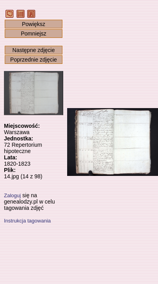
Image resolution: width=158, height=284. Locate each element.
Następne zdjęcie (33, 50)
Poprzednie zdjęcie (33, 59)
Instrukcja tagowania (27, 221)
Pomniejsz (34, 33)
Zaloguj (12, 195)
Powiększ (33, 24)
